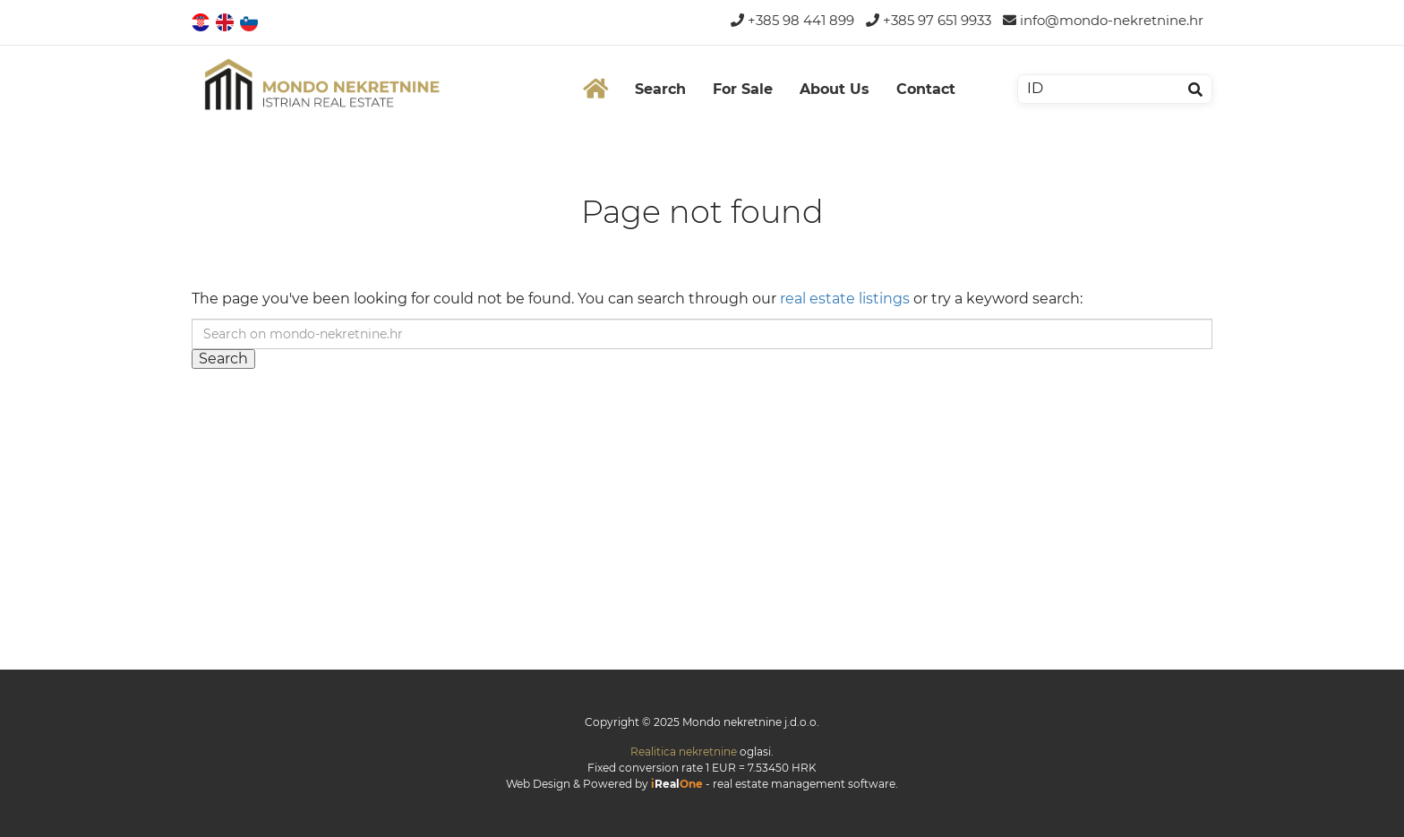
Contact (925, 89)
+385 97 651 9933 (928, 20)
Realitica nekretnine (683, 751)
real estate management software (804, 783)
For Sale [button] (743, 89)
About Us (834, 89)
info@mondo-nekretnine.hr (1103, 20)
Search (660, 89)
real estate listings (845, 298)
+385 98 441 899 (792, 20)
